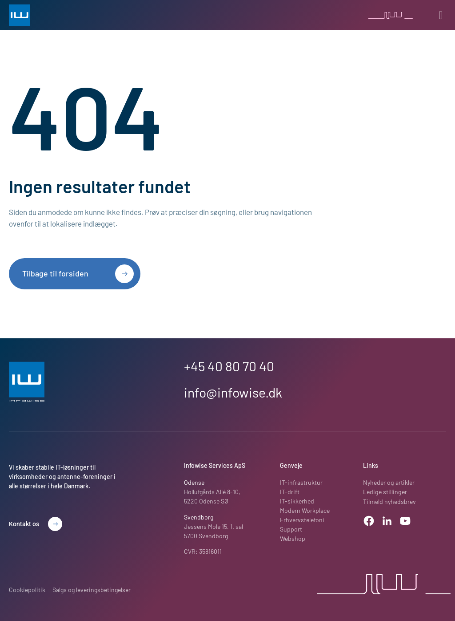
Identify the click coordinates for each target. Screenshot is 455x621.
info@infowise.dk (233, 392)
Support (291, 529)
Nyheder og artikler (388, 483)
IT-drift (289, 492)
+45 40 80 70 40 (229, 366)
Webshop (292, 539)
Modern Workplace (305, 511)
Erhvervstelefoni (302, 520)
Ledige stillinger (384, 492)
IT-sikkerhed (297, 501)
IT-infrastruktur (301, 483)
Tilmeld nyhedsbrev (389, 501)
